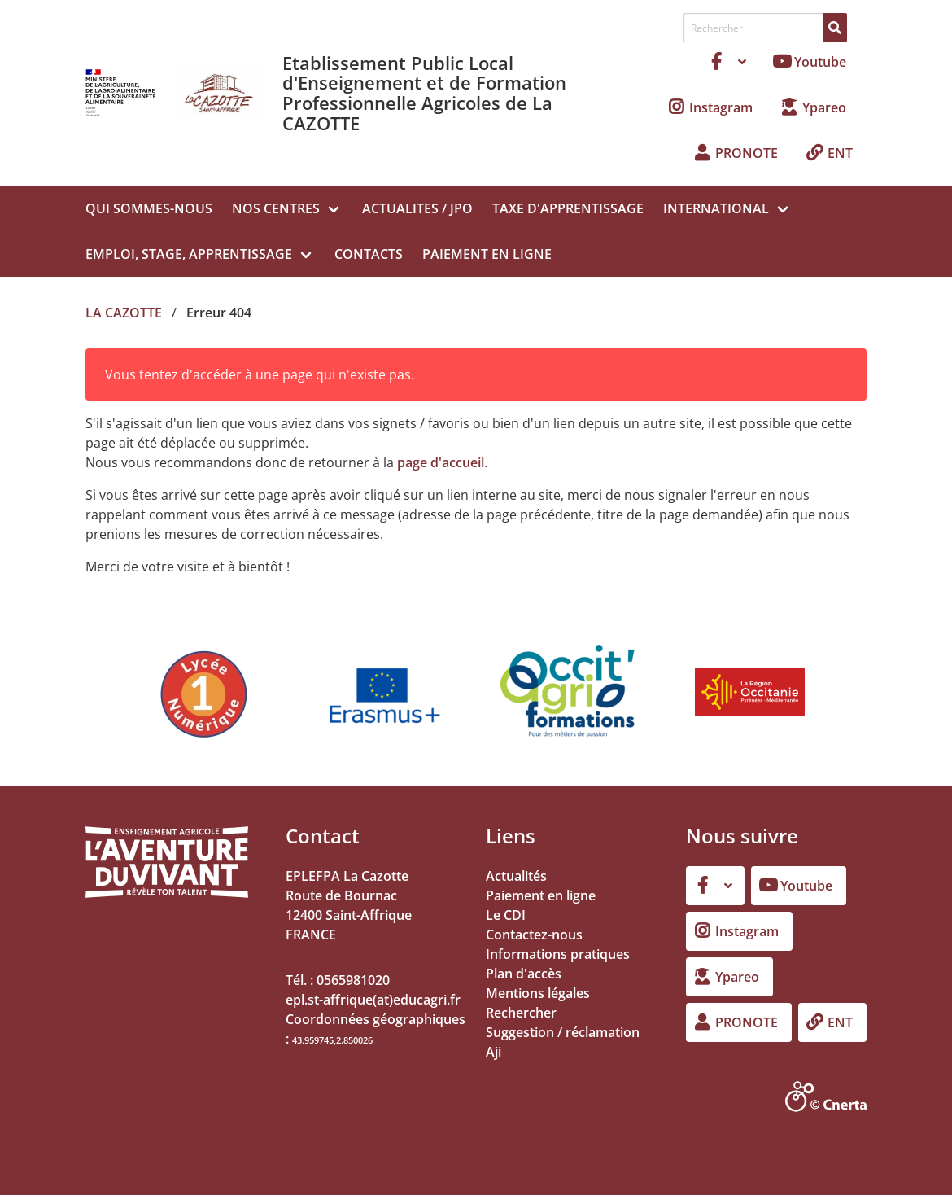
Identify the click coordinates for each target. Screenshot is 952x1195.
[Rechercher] (835, 27)
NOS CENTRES (276, 208)
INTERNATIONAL (716, 208)
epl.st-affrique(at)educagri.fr (373, 1000)
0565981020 (353, 980)
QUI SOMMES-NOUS (148, 208)
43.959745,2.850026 (332, 1040)
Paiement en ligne (541, 895)
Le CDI (506, 915)
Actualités (516, 876)
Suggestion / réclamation (563, 1032)
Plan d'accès (523, 974)
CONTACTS (368, 254)
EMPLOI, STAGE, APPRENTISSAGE (188, 254)
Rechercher (521, 1013)
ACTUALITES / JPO (417, 208)
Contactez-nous (534, 934)
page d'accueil (440, 462)
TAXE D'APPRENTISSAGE (568, 208)
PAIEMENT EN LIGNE (487, 254)
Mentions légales (538, 993)
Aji (493, 1052)
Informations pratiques (558, 954)
